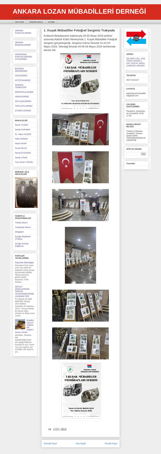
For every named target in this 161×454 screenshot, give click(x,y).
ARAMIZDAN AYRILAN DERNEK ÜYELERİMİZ (23, 56)
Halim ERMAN (21, 139)
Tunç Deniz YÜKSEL (24, 162)
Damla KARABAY (22, 129)
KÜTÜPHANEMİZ (23, 80)
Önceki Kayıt (111, 443)
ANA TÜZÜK (19, 22)
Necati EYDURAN (23, 153)
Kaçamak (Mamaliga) (24, 262)
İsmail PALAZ (21, 148)
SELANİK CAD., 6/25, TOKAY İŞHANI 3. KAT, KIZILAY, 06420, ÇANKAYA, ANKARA (136, 62)
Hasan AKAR (21, 143)
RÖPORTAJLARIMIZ (24, 92)
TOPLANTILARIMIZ (23, 106)
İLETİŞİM (51, 22)
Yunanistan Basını (23, 227)
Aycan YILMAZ (21, 125)
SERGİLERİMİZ (22, 96)
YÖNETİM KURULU (36, 22)
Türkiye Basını (21, 222)
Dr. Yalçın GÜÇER (23, 134)
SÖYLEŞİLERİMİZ (23, 101)
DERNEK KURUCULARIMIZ (23, 31)
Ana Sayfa (81, 443)
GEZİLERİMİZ (21, 75)
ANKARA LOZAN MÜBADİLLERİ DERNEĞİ (79, 11)
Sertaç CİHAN (21, 157)
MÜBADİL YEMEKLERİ (20, 86)
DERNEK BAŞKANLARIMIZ (23, 43)
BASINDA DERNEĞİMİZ (21, 69)
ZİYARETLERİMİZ (23, 111)
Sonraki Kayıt (50, 443)
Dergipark (19, 232)
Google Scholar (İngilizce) (22, 244)
